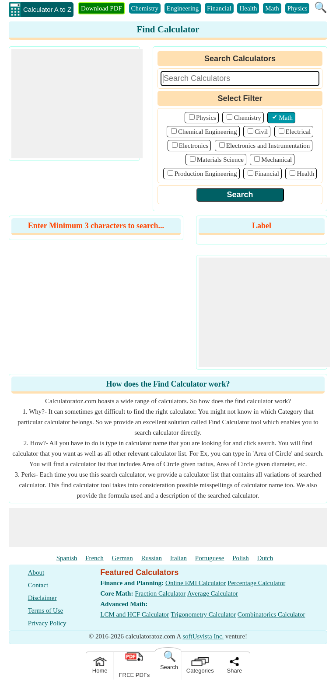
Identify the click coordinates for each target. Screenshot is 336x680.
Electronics (193, 145)
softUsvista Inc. (203, 636)
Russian (151, 557)
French (94, 557)
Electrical (298, 131)
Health (248, 8)
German (122, 557)
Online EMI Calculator (195, 582)
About (36, 572)
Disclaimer (42, 597)
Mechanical (276, 159)
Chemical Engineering (207, 131)
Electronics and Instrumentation (268, 145)
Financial (219, 8)
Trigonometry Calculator (203, 614)
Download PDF (101, 8)
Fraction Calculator (160, 593)
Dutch (265, 557)
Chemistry (145, 8)
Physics (297, 8)
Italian (178, 557)
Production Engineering (206, 173)
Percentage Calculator (256, 582)
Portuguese (209, 557)
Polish (240, 557)
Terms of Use (45, 610)
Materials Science (220, 159)
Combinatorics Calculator (271, 614)
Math (272, 8)
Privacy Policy (47, 623)
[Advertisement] (77, 103)
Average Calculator (212, 593)
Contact (38, 585)
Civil (261, 131)
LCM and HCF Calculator (134, 614)
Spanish (66, 557)
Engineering (183, 8)
